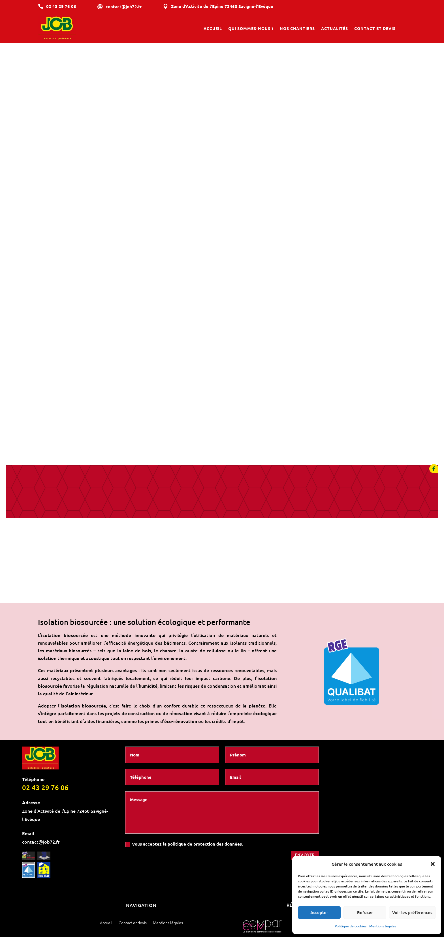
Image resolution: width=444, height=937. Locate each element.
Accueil (213, 28)
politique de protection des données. (205, 796)
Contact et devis (375, 28)
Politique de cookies (350, 926)
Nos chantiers (297, 28)
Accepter (319, 912)
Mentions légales (382, 926)
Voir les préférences (412, 912)
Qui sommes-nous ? (251, 28)
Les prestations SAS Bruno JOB (222, 907)
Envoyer (305, 808)
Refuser (365, 912)
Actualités (334, 28)
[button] (433, 864)
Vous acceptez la (184, 797)
